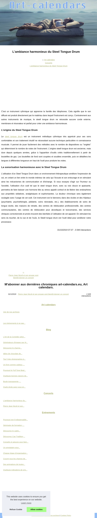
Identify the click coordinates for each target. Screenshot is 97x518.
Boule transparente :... (12, 382)
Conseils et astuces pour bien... (15, 442)
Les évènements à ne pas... (14, 323)
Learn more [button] (26, 503)
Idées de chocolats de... (12, 354)
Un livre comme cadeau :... (14, 365)
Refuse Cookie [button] (16, 509)
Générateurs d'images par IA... (15, 342)
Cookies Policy (65, 515)
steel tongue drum (13, 136)
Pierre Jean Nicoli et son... (13, 406)
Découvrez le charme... (12, 348)
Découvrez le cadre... (11, 431)
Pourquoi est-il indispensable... (15, 420)
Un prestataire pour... (11, 448)
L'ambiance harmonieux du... (14, 401)
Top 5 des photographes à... (14, 359)
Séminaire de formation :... (13, 425)
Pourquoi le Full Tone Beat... (14, 370)
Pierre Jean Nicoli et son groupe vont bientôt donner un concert (23, 276)
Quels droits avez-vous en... (14, 387)
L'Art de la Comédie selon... (14, 337)
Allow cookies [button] (36, 509)
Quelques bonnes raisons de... (15, 376)
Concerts (48, 63)
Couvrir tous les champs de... (15, 459)
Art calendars (49, 60)
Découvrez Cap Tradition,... (14, 437)
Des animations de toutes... (14, 464)
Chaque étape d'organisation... (15, 453)
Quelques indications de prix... (15, 470)
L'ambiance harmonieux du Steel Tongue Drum (48, 66)
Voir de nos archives (11, 312)
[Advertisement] (46, 86)
